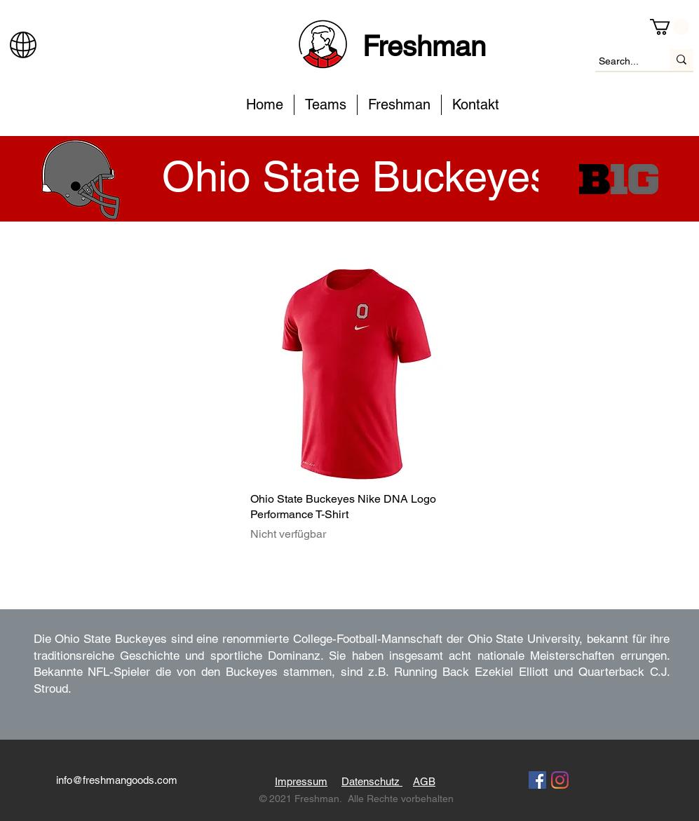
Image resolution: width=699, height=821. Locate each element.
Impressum (301, 781)
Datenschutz (371, 781)
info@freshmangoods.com (116, 780)
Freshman (424, 46)
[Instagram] (560, 780)
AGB (424, 781)
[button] (669, 27)
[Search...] (619, 61)
